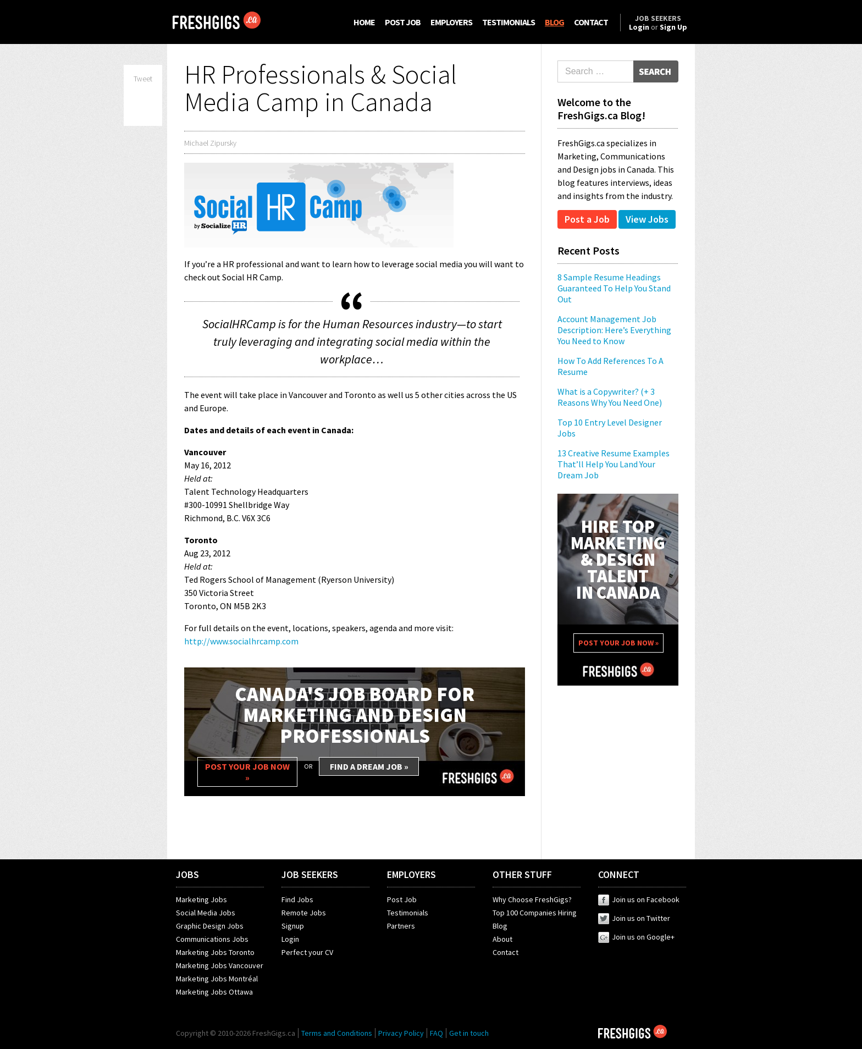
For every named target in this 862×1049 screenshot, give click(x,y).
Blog (500, 926)
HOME (364, 21)
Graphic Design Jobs (210, 926)
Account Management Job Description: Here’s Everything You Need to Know (614, 329)
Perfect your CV (307, 952)
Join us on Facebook (638, 899)
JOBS (187, 874)
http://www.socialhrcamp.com (241, 641)
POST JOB (403, 21)
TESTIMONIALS (508, 21)
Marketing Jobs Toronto (215, 952)
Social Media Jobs (205, 913)
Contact (505, 952)
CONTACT (591, 21)
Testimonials (407, 913)
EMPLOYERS (451, 21)
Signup (292, 926)
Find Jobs (297, 899)
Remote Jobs (303, 913)
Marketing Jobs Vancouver (219, 965)
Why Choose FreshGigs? (532, 899)
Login (290, 939)
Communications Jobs (212, 939)
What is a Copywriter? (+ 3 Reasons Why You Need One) (609, 397)
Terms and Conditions (336, 1033)
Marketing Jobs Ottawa (214, 992)
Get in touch (469, 1033)
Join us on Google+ (636, 937)
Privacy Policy (401, 1033)
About (502, 939)
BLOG (554, 21)
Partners (401, 926)
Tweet (143, 79)
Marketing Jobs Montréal (217, 979)
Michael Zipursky (210, 143)
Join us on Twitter (634, 918)
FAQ (436, 1033)
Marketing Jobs (201, 899)
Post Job (402, 899)
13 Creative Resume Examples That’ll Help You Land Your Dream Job (613, 464)
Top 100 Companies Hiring (535, 913)
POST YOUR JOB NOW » (247, 772)
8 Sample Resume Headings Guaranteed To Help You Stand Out (614, 288)
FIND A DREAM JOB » (369, 766)
